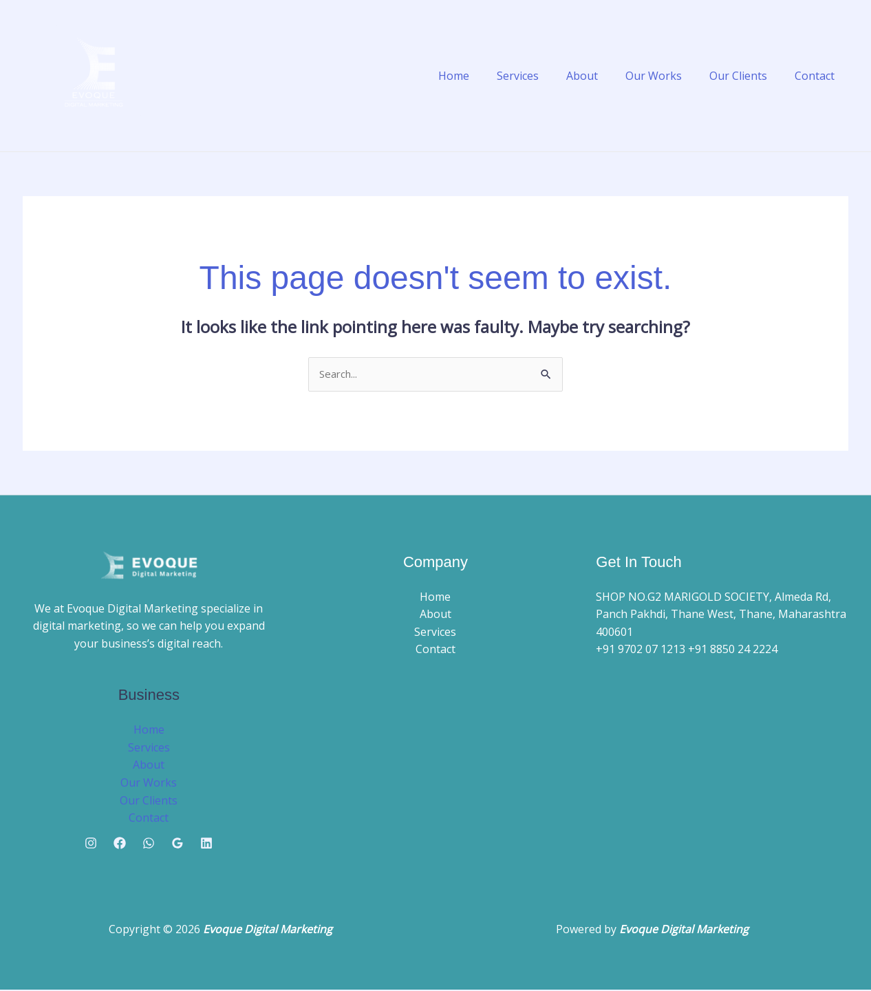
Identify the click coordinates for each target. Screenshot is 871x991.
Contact (817, 75)
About (601, 75)
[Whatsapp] (148, 844)
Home (484, 75)
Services (542, 75)
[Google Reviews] (177, 844)
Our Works (667, 75)
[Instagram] (91, 844)
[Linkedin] (206, 844)
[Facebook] (120, 844)
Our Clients (746, 75)
